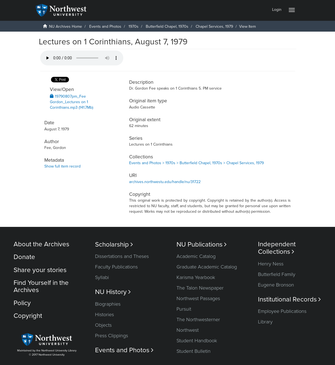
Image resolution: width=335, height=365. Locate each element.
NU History (113, 292)
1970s (134, 26)
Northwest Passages (198, 298)
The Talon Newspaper (200, 288)
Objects (103, 325)
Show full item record (62, 166)
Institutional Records (289, 299)
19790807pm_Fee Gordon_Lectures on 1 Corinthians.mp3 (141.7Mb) (71, 102)
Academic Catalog (196, 256)
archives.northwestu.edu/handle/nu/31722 (165, 181)
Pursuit (184, 309)
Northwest (188, 330)
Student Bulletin (194, 351)
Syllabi (102, 277)
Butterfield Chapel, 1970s (167, 26)
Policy (22, 303)
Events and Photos (105, 26)
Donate (24, 257)
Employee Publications (282, 311)
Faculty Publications (116, 267)
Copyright (28, 316)
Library (265, 322)
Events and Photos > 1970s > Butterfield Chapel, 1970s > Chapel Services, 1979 (196, 163)
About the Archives (41, 244)
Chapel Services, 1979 (214, 26)
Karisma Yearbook (196, 277)
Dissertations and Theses (122, 256)
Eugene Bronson (276, 285)
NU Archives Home (65, 26)
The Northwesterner (198, 319)
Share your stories (40, 270)
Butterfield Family (276, 274)
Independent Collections (277, 248)
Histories (104, 314)
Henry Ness (270, 264)
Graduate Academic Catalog (207, 267)
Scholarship (114, 244)
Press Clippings (111, 336)
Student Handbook (197, 341)
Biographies (108, 304)
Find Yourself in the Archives (41, 286)
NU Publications (202, 244)
